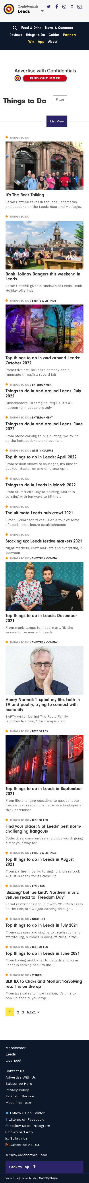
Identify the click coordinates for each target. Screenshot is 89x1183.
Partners (69, 35)
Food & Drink (31, 28)
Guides (54, 35)
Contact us (15, 1071)
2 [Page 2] (18, 1012)
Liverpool (13, 1060)
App (41, 42)
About (52, 42)
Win (31, 42)
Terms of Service (20, 1096)
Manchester (16, 1048)
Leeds (11, 1054)
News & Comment (59, 28)
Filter (60, 100)
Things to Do (35, 35)
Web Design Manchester (22, 1178)
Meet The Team (19, 1102)
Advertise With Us (21, 1077)
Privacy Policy (17, 1090)
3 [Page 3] (23, 1012)
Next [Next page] (33, 1012)
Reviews (16, 35)
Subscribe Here (19, 1083)
